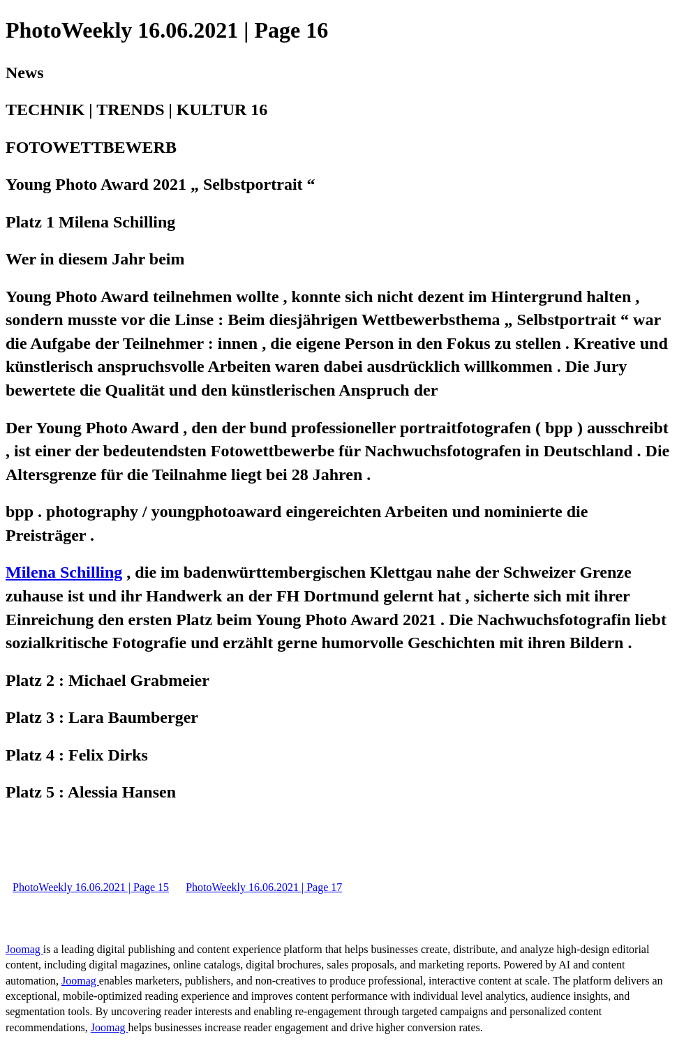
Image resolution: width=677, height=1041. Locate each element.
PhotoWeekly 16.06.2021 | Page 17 (264, 887)
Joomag (24, 949)
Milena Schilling (64, 572)
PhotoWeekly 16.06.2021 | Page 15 (91, 887)
